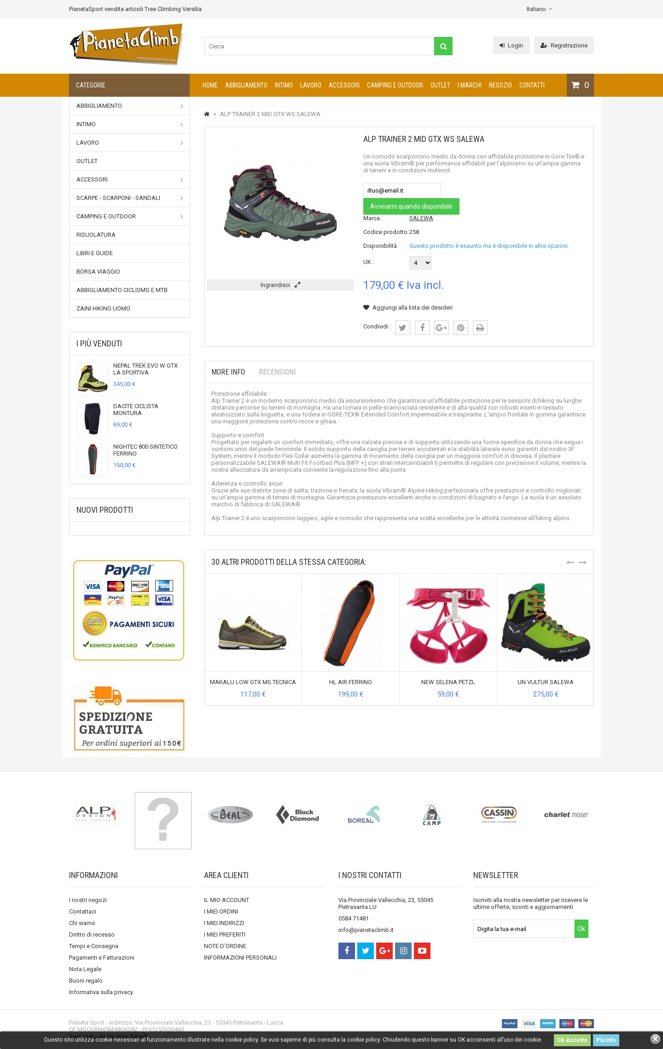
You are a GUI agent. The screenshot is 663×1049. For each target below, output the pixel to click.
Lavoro (310, 85)
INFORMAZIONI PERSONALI (240, 957)
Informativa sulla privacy (101, 992)
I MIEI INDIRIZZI (224, 923)
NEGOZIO (500, 85)
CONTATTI (532, 85)
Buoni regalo (86, 980)
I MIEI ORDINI (221, 911)
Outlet (440, 85)
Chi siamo (82, 923)
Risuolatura (96, 234)
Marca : (373, 218)
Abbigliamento (246, 85)
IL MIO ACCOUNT (226, 900)
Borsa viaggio (98, 271)
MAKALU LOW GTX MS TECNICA (253, 682)
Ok (581, 928)
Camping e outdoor (395, 85)
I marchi (470, 85)
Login (511, 45)
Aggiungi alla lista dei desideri (408, 307)
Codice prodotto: (386, 232)
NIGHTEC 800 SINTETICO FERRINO (145, 450)
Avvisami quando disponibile (411, 206)
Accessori (344, 85)
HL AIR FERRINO (350, 682)
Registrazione (564, 45)
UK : (368, 261)
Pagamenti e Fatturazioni (101, 957)
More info (228, 372)
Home (210, 85)
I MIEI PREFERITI (224, 934)
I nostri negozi (88, 900)
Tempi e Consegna (93, 946)
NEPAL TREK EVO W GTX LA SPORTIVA (145, 369)
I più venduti (99, 343)
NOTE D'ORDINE (225, 946)
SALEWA (421, 218)
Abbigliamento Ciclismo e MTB (122, 290)
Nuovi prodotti (104, 510)
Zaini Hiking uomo (103, 308)
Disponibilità (380, 245)
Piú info (606, 1040)
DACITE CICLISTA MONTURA (135, 409)
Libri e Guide (94, 253)
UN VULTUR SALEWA (546, 682)
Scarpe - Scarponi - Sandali (129, 198)
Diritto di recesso (92, 934)
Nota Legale (85, 969)
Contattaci (82, 911)
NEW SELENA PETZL (448, 682)
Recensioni (277, 372)
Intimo (284, 85)
